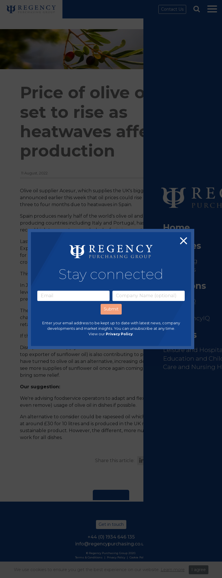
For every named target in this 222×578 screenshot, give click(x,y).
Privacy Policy (119, 334)
